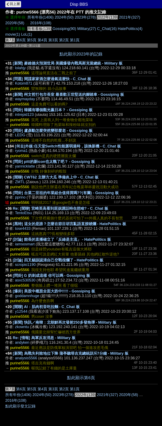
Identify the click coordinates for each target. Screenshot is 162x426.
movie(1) (12, 34)
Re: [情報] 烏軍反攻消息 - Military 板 (44, 338)
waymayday (25, 99)
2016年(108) (40, 23)
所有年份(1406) (40, 17)
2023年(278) (85, 17)
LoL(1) (26, 34)
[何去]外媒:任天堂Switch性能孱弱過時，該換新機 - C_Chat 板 (68, 146)
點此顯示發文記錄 (20, 406)
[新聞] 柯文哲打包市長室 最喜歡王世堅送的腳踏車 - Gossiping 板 (68, 94)
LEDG (20, 135)
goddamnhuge (27, 296)
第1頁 (75, 40)
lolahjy (20, 68)
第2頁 (64, 40)
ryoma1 (21, 151)
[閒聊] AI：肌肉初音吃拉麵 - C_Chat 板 (46, 307)
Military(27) (86, 29)
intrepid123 (24, 114)
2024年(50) (64, 17)
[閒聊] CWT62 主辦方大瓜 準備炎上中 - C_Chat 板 (56, 177)
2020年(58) (14, 23)
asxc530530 (25, 280)
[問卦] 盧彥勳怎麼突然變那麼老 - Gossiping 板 (53, 130)
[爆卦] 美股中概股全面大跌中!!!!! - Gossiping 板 (54, 291)
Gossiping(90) (64, 29)
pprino (20, 197)
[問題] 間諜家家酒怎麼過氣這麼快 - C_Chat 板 (52, 79)
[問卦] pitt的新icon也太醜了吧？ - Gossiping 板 (54, 162)
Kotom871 (23, 83)
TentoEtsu (23, 213)
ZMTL (20, 182)
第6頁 (21, 40)
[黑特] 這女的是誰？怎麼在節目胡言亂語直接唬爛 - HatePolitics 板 (69, 224)
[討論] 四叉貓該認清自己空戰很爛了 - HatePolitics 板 (58, 260)
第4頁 (42, 40)
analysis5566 (26, 358)
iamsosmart (25, 244)
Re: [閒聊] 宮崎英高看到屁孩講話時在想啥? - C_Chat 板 (60, 208)
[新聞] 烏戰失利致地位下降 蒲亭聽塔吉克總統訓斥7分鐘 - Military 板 (70, 353)
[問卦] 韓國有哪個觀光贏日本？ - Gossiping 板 (53, 110)
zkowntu (22, 327)
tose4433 (23, 228)
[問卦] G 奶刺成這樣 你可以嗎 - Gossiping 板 (51, 275)
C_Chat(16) (107, 29)
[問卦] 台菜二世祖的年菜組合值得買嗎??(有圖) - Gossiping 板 (66, 193)
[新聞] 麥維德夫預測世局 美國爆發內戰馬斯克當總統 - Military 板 (68, 63)
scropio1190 (25, 264)
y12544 (21, 311)
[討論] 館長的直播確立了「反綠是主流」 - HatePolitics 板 (62, 239)
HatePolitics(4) (130, 29)
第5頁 (31, 40)
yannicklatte (25, 166)
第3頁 (53, 40)
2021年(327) (129, 17)
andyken (22, 342)
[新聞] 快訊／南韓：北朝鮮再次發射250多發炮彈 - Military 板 (64, 322)
